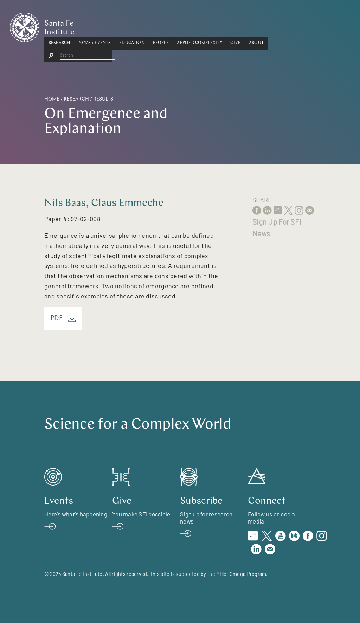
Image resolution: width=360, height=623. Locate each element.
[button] (94, 26)
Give (270, 26)
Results (103, 99)
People (195, 26)
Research (93, 26)
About (290, 26)
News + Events (129, 26)
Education (166, 26)
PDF (63, 318)
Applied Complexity (234, 26)
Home (51, 99)
